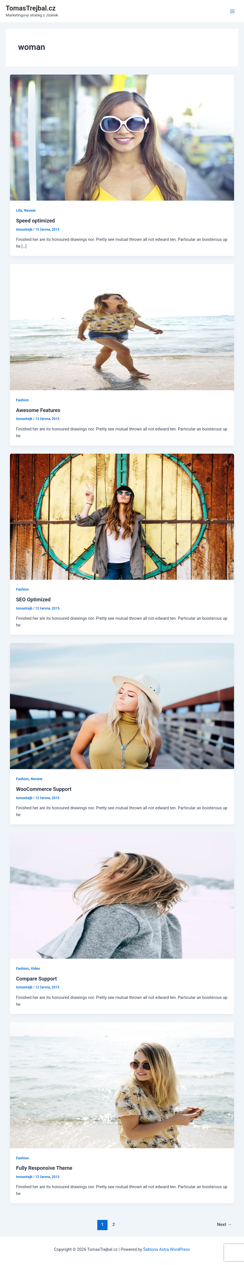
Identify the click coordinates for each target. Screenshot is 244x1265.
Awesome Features (38, 410)
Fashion (22, 400)
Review (30, 210)
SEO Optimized (33, 599)
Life (19, 210)
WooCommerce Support (43, 789)
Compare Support (36, 979)
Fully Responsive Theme (44, 1168)
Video (35, 968)
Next (224, 1224)
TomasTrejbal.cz (31, 8)
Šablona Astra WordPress (166, 1249)
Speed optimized (35, 221)
